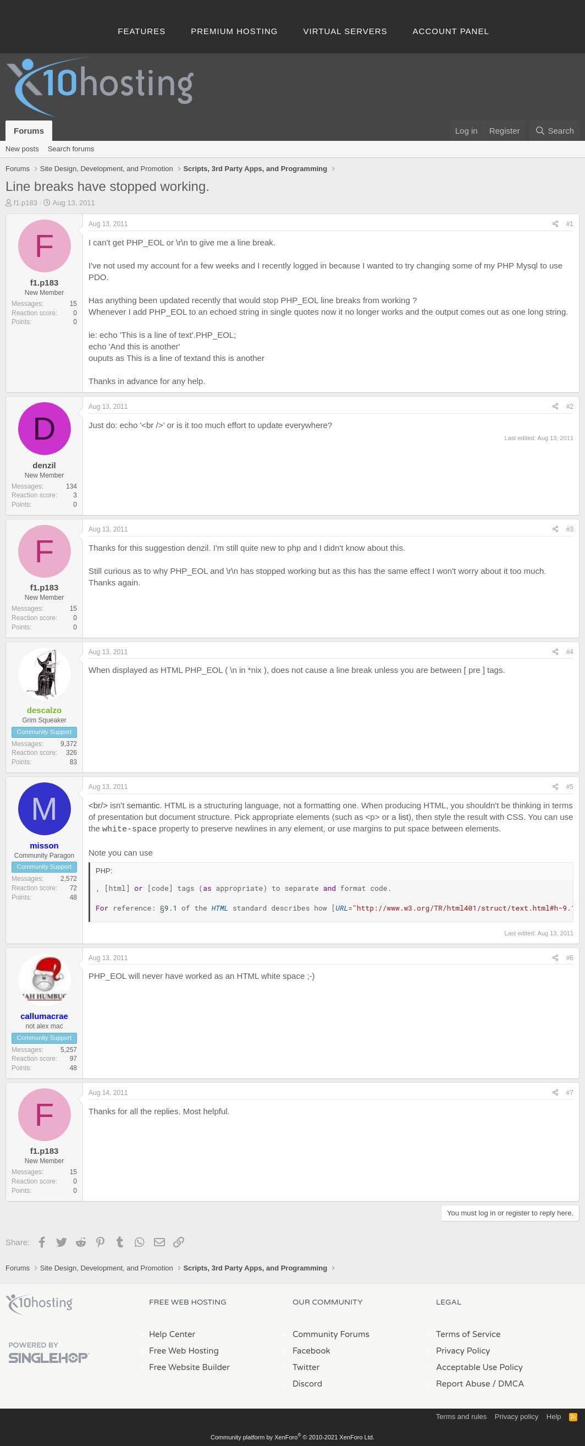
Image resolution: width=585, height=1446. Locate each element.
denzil (44, 465)
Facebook (311, 1350)
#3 (569, 529)
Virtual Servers (345, 31)
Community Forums (330, 1333)
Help (554, 1415)
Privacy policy (516, 1415)
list (404, 816)
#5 (569, 787)
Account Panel (451, 31)
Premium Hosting (234, 31)
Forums (29, 130)
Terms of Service (468, 1333)
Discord (307, 1383)
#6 (569, 957)
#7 (569, 1092)
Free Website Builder (189, 1366)
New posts (22, 149)
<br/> (98, 805)
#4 (569, 652)
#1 (569, 224)
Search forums (71, 149)
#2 (569, 406)
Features (141, 31)
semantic (143, 805)
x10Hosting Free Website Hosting (39, 1303)
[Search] (554, 131)
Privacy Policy (463, 1350)
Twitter (305, 1366)
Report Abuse (463, 1383)
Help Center (172, 1333)
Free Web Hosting (184, 1350)
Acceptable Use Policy (479, 1366)
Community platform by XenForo (292, 1436)
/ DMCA (508, 1383)
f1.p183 (25, 203)
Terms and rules (461, 1415)
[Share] (555, 224)
